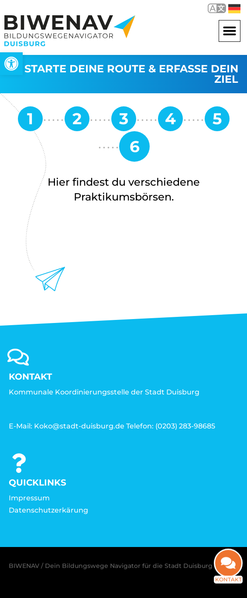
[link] (11, 63)
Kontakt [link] (228, 584)
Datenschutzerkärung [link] (48, 510)
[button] (229, 31)
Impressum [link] (29, 498)
